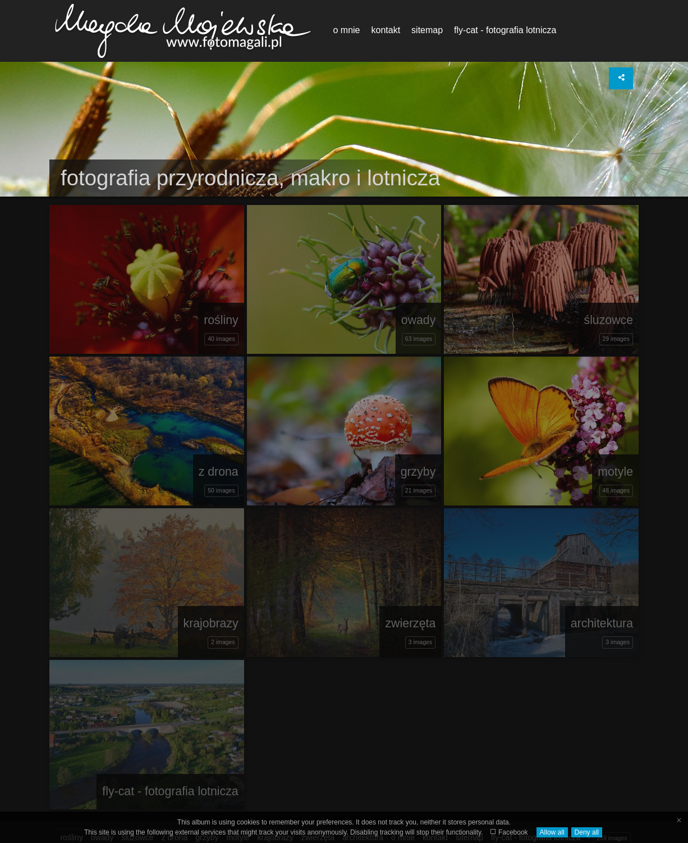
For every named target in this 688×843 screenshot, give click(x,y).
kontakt (385, 30)
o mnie (346, 30)
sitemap (427, 30)
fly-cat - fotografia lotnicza (505, 30)
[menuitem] (346, 30)
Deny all (587, 832)
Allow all (552, 832)
